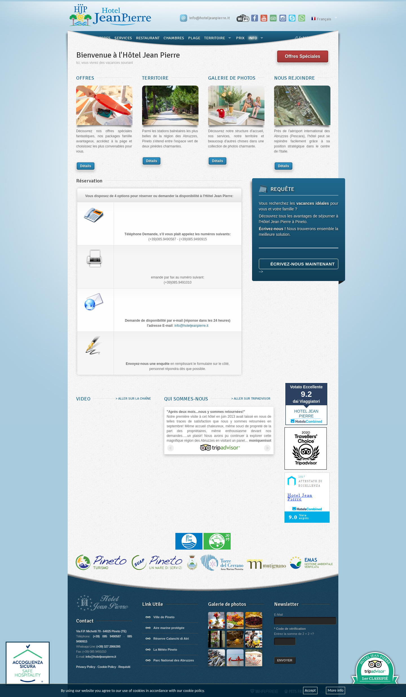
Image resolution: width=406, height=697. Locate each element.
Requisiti (124, 666)
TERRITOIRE (155, 78)
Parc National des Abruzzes (173, 660)
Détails (85, 166)
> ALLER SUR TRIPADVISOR (250, 399)
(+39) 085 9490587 (107, 636)
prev (170, 448)
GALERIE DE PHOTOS (231, 78)
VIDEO (83, 399)
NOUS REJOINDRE (294, 78)
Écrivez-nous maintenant (302, 264)
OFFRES (85, 78)
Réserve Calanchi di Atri (171, 638)
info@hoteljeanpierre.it (191, 326)
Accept (310, 690)
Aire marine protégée (168, 628)
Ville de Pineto (164, 617)
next (267, 448)
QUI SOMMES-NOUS (186, 399)
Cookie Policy (107, 666)
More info (335, 690)
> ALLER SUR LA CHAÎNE (133, 399)
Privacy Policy (85, 666)
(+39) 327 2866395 (108, 646)
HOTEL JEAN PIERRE (306, 413)
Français (323, 18)
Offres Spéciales (302, 56)
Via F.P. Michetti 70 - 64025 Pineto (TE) (101, 631)
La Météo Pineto (165, 649)
